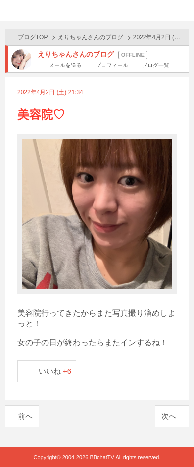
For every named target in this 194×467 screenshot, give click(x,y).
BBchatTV (97, 10)
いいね (55, 371)
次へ (168, 416)
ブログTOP (33, 37)
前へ (25, 416)
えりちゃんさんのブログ (90, 37)
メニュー (183, 10)
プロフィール (112, 65)
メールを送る (65, 65)
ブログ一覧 (155, 65)
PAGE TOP (176, 440)
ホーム (10, 10)
